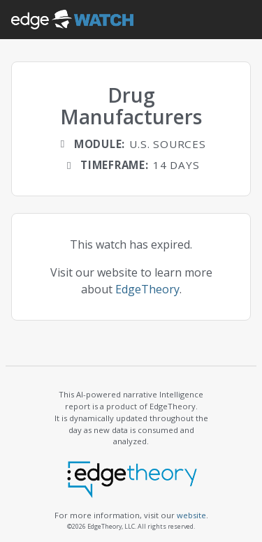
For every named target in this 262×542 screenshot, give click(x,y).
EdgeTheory (147, 289)
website (191, 515)
